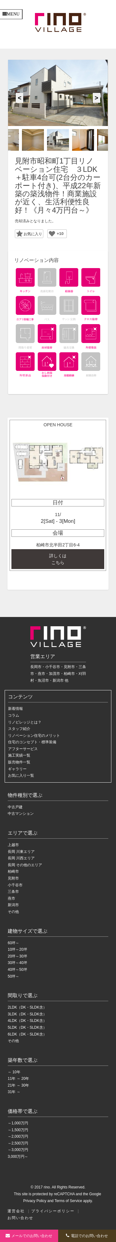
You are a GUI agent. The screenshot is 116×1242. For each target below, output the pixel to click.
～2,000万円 (18, 1136)
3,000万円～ (18, 1156)
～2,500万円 (18, 1143)
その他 (13, 912)
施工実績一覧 (19, 755)
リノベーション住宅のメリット (34, 735)
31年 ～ (14, 1092)
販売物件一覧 (19, 762)
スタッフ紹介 (19, 729)
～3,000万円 (18, 1150)
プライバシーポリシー (53, 1211)
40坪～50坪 (17, 969)
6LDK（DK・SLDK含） (27, 1034)
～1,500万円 (18, 1130)
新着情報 (15, 708)
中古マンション (21, 813)
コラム (13, 715)
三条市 (13, 891)
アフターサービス (23, 749)
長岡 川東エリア (21, 851)
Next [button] (96, 98)
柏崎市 (13, 871)
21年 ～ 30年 (18, 1085)
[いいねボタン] (52, 234)
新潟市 (13, 905)
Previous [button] (19, 98)
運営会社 (16, 1211)
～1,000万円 (18, 1123)
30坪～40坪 (17, 963)
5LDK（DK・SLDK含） (27, 1027)
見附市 (13, 878)
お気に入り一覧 (21, 775)
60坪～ (13, 943)
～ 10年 (14, 1072)
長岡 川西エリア (21, 858)
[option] (58, 93)
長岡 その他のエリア (25, 865)
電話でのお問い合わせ (87, 1235)
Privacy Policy (34, 1201)
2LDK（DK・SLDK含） (27, 1007)
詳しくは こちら (58, 559)
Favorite (26, 233)
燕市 (11, 898)
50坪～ (13, 976)
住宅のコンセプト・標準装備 (32, 742)
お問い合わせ (20, 1218)
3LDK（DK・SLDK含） (27, 1014)
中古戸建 (15, 807)
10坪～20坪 (17, 949)
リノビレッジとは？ (24, 722)
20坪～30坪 (17, 956)
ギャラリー (17, 769)
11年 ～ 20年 (18, 1078)
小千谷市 (15, 885)
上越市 (13, 845)
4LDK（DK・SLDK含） (27, 1020)
